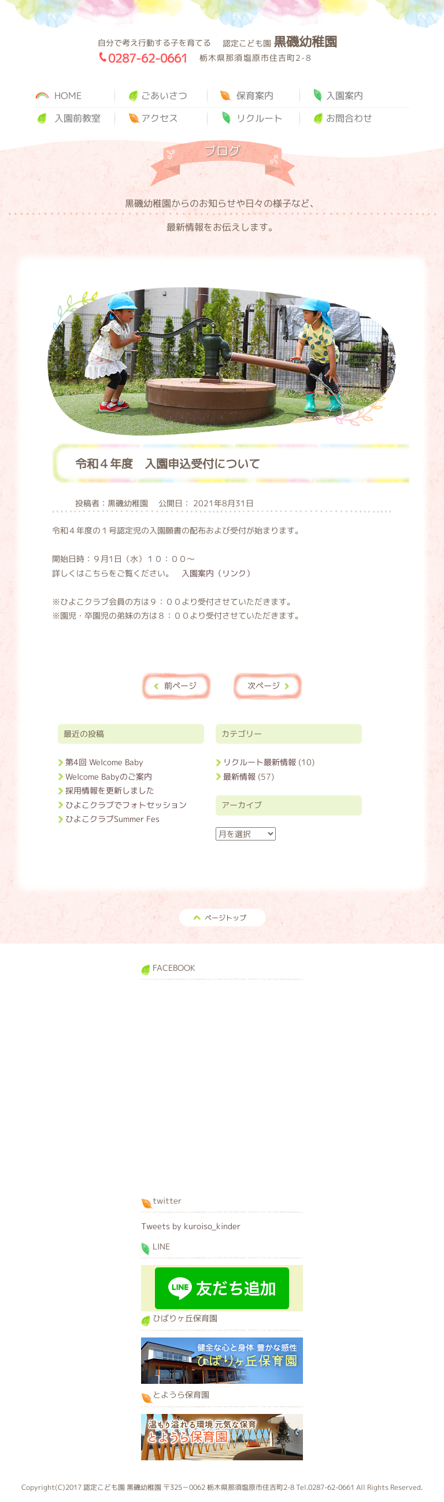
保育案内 (254, 95)
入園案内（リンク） (218, 573)
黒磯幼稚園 (60, 60)
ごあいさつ (164, 95)
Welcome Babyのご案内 (108, 776)
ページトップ (225, 918)
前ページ (180, 685)
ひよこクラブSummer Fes (112, 818)
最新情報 (239, 776)
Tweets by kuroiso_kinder (190, 1225)
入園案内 (344, 95)
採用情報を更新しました (109, 790)
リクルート (259, 118)
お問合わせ (349, 118)
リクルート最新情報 (259, 762)
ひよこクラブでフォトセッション (126, 804)
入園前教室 (77, 118)
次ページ (263, 685)
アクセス (159, 118)
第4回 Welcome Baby (104, 762)
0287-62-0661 (148, 58)
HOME (68, 95)
